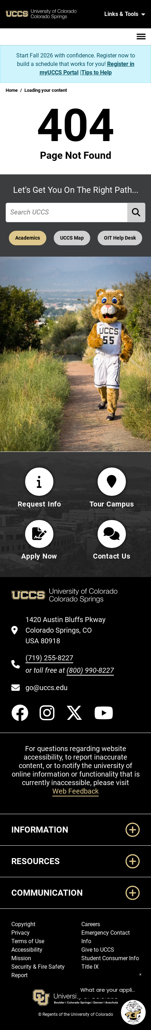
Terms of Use (27, 941)
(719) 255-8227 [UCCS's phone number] (49, 658)
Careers (90, 924)
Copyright (23, 924)
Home (12, 90)
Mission (21, 958)
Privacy (20, 933)
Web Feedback (75, 791)
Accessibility (26, 950)
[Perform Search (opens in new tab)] (136, 212)
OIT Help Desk (120, 238)
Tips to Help (96, 72)
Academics (27, 238)
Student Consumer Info (110, 958)
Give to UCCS (97, 950)
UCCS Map (72, 238)
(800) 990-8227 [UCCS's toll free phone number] (90, 670)
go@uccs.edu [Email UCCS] (46, 688)
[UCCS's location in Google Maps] (69, 630)
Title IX (90, 967)
